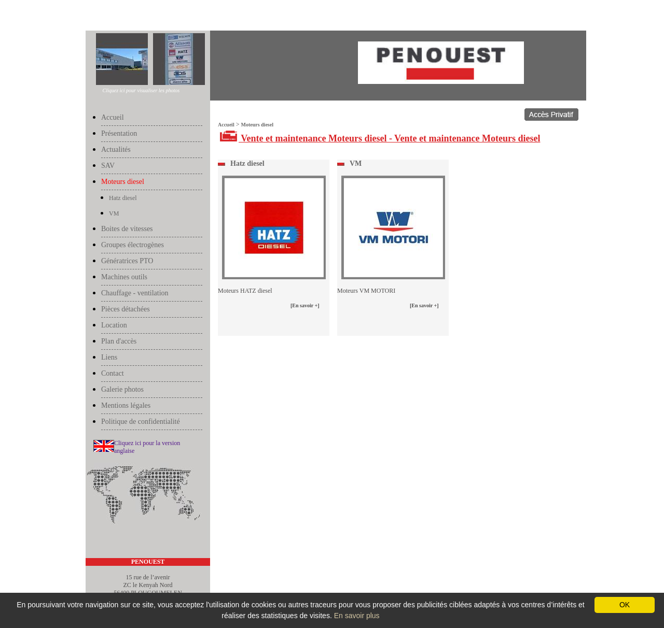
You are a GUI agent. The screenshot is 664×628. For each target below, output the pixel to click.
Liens (109, 357)
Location (114, 325)
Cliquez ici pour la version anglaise (147, 446)
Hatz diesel (123, 198)
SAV (108, 165)
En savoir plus (357, 615)
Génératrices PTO (127, 261)
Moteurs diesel (125, 16)
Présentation (119, 133)
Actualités (116, 149)
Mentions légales (125, 405)
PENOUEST (148, 561)
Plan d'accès (118, 341)
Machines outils (124, 277)
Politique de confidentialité (140, 421)
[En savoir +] (305, 305)
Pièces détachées (125, 309)
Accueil (96, 16)
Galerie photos (122, 389)
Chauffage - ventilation (135, 293)
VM (114, 213)
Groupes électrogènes (132, 245)
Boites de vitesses (127, 229)
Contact (112, 373)
